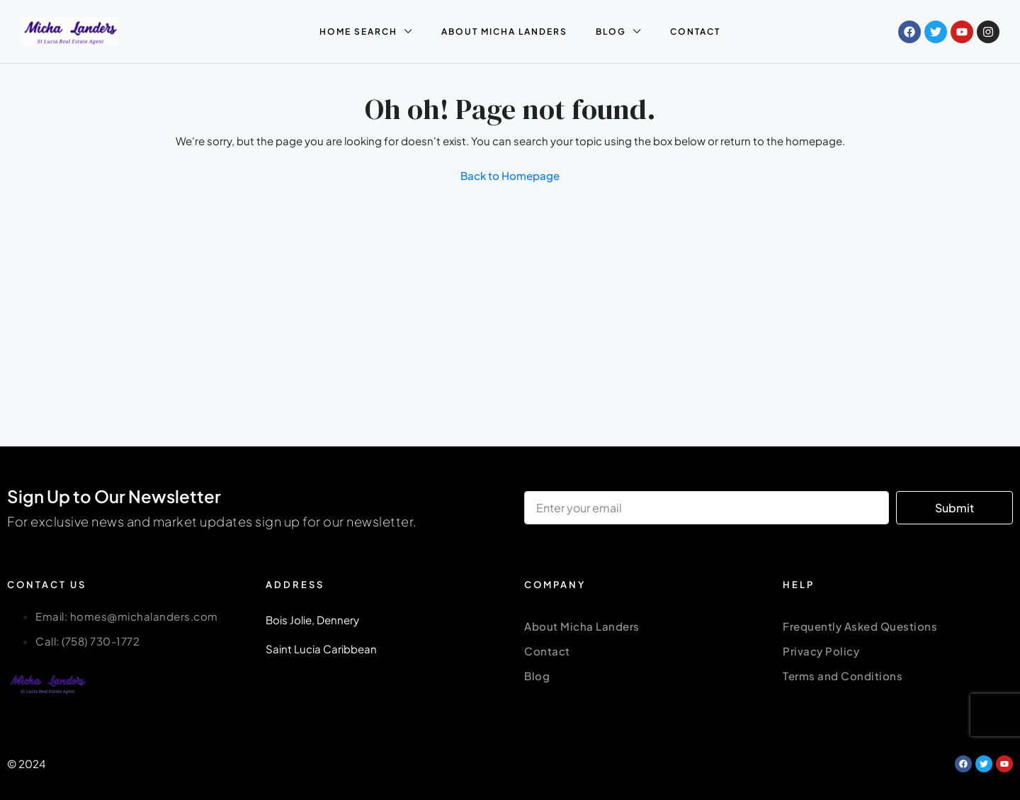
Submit (954, 507)
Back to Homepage (510, 175)
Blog (537, 675)
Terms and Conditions (842, 675)
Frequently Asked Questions (860, 626)
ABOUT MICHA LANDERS (504, 31)
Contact (547, 651)
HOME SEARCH (358, 31)
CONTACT (695, 31)
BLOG (611, 31)
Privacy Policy (821, 651)
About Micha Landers (582, 626)
